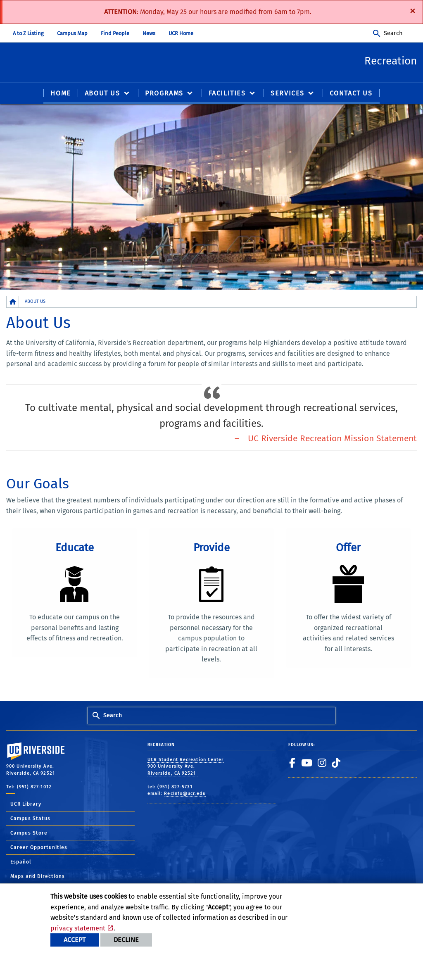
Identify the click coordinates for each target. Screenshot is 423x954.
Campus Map (72, 33)
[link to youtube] (307, 763)
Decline (126, 940)
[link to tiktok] (336, 763)
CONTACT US (351, 94)
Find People (115, 33)
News (149, 33)
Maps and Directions (37, 877)
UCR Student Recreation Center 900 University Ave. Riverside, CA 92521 (185, 766)
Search (393, 33)
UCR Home (181, 33)
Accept (75, 940)
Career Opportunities (38, 848)
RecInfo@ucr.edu (185, 794)
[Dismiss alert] (412, 10)
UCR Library (25, 805)
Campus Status (30, 819)
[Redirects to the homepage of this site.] (13, 302)
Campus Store (29, 834)
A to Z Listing (28, 33)
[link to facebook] (292, 763)
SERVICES (287, 94)
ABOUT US (102, 94)
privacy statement (77, 928)
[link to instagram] (322, 763)
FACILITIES (227, 94)
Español (20, 863)
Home (60, 94)
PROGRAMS (164, 94)
